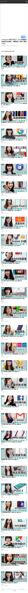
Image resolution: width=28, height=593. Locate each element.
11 (25, 589)
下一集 (23, 37)
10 (23, 589)
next (14, 590)
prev (3, 589)
